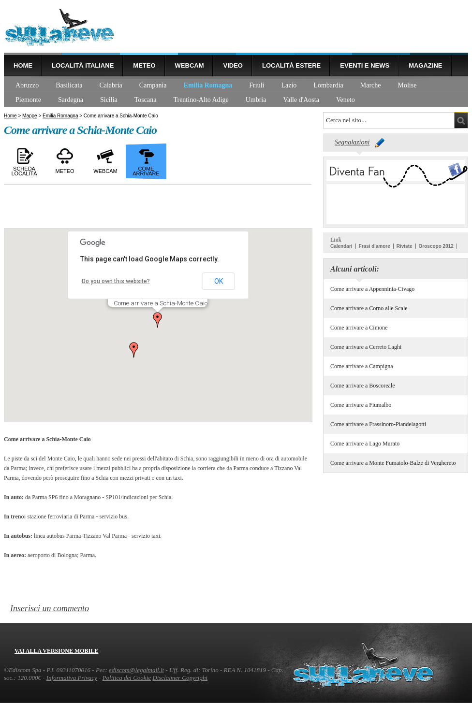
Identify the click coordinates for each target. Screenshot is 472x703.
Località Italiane (83, 65)
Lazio (288, 85)
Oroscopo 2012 (436, 246)
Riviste (405, 246)
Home (23, 65)
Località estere (291, 65)
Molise (407, 85)
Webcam (189, 65)
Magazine (425, 65)
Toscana (145, 99)
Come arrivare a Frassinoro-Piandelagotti (378, 424)
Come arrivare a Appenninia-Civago (372, 289)
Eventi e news (364, 65)
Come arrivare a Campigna (361, 366)
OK (218, 281)
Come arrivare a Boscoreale (362, 385)
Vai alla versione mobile (56, 650)
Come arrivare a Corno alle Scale (369, 308)
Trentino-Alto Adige (200, 99)
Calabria (110, 85)
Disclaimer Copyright (179, 677)
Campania (153, 85)
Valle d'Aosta (301, 99)
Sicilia (109, 99)
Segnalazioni (352, 142)
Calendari (341, 246)
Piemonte (28, 99)
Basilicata (69, 85)
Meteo (144, 65)
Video (232, 65)
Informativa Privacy (71, 677)
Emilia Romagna (208, 85)
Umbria (256, 99)
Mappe (29, 115)
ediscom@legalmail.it (136, 670)
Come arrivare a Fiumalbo (360, 405)
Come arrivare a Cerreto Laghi (365, 347)
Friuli (256, 85)
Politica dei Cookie (127, 677)
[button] (157, 320)
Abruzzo (27, 85)
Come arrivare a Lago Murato (364, 443)
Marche (370, 85)
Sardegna (70, 99)
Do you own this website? (116, 281)
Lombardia (328, 85)
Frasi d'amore (374, 246)
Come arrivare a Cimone (358, 327)
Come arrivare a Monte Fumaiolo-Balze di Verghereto (393, 462)
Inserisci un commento (49, 608)
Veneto (345, 99)
